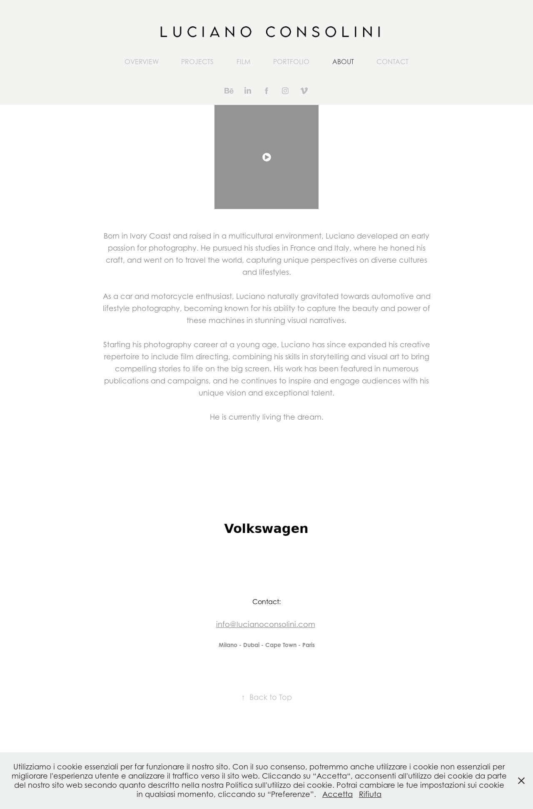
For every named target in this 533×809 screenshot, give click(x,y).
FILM (244, 61)
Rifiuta (370, 794)
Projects (197, 61)
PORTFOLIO (291, 61)
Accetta (337, 794)
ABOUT (343, 61)
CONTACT (392, 61)
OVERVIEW (142, 61)
